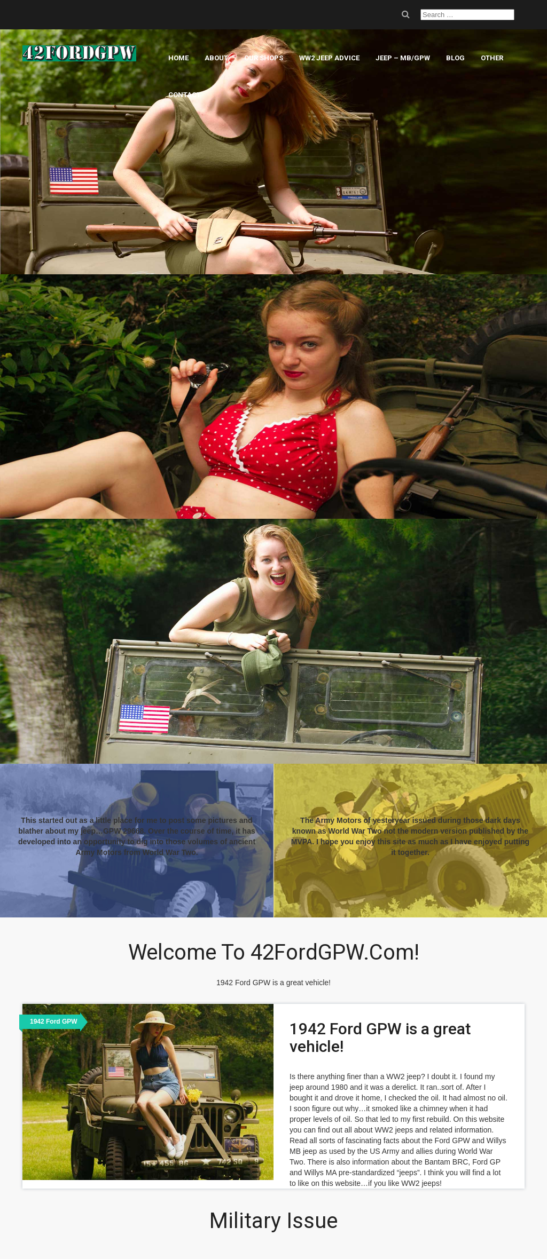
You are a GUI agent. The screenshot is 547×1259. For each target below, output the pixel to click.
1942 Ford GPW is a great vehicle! (380, 1037)
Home (178, 58)
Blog (455, 58)
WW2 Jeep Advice (329, 58)
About (216, 58)
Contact (184, 95)
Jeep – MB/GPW (403, 58)
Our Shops (263, 58)
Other (492, 58)
